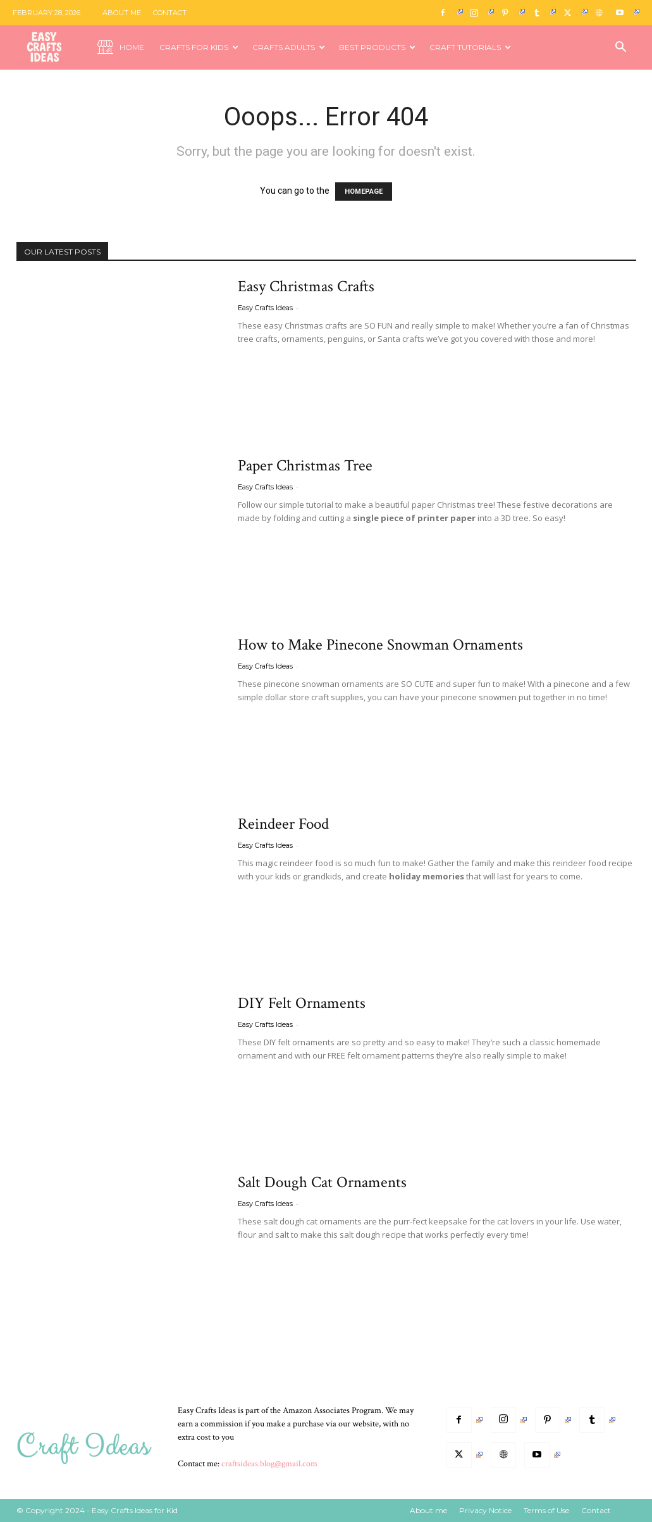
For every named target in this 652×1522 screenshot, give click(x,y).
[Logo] (53, 47)
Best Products (377, 47)
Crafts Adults (288, 47)
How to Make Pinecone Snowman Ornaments (380, 644)
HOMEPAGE (364, 191)
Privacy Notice (485, 1510)
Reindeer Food (283, 824)
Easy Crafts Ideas (265, 307)
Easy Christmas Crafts (306, 286)
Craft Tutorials (470, 47)
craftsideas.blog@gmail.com (269, 1463)
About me (121, 12)
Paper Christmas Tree (305, 465)
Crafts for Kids (198, 47)
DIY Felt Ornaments (302, 1003)
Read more (268, 366)
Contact (170, 12)
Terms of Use (546, 1510)
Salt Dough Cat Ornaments (322, 1182)
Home (120, 48)
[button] (621, 48)
